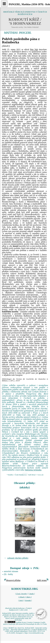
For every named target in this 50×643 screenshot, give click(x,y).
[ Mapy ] (28, 597)
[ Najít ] (21, 600)
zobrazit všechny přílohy (17, 558)
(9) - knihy (8, 574)
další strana (42, 580)
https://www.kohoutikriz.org (33, 633)
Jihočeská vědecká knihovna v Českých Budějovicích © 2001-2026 (18, 609)
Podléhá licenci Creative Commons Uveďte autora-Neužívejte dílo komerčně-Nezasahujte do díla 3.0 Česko (25, 623)
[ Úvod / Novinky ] (21, 594)
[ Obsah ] (21, 597)
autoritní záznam (11, 571)
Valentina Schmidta (33, 470)
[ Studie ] (31, 594)
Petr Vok (34, 49)
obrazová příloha (13, 580)
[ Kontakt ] (28, 600)
